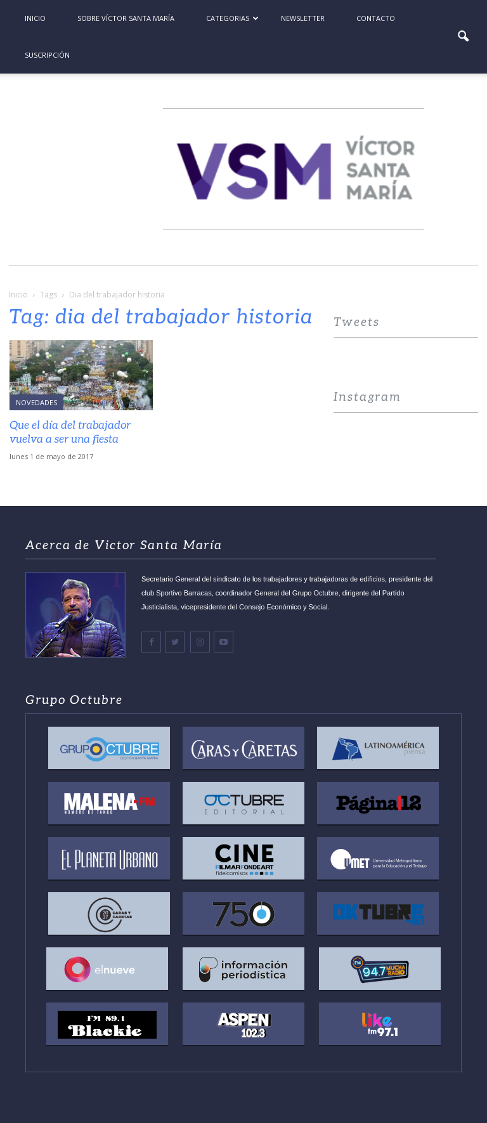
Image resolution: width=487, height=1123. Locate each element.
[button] (463, 37)
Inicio (35, 18)
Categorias (232, 18)
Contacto (375, 18)
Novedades (36, 402)
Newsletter (303, 18)
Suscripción (47, 55)
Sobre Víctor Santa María (125, 18)
